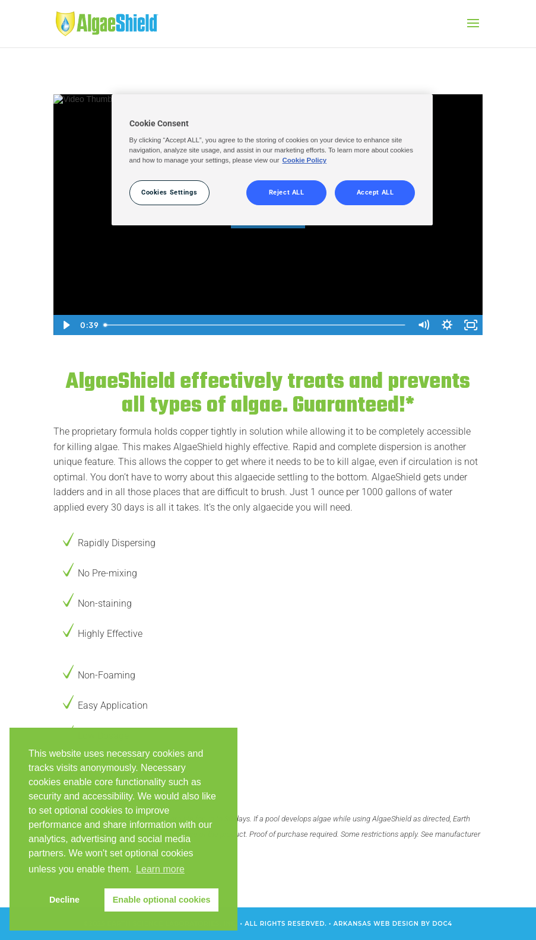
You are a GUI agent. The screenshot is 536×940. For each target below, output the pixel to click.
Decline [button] (64, 899)
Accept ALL (375, 192)
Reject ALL (287, 192)
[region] (272, 160)
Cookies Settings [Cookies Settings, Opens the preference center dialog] (169, 192)
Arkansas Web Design (376, 924)
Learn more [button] (160, 869)
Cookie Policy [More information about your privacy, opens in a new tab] (305, 160)
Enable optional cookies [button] (162, 899)
